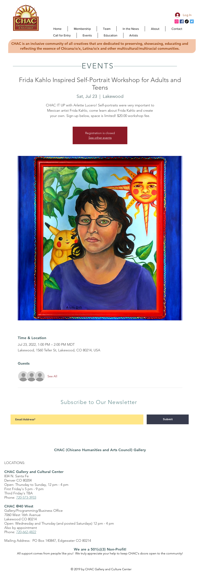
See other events (100, 138)
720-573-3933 (26, 497)
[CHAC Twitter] (192, 21)
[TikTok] (187, 21)
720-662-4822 (26, 532)
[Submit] (168, 419)
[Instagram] (177, 21)
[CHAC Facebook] (182, 21)
